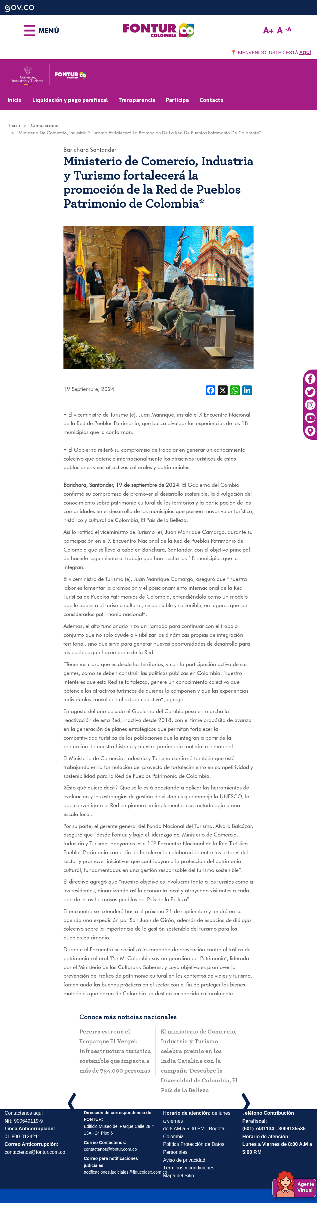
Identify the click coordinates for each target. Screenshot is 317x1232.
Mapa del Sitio (178, 1175)
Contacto (212, 100)
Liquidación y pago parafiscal (70, 100)
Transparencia (136, 100)
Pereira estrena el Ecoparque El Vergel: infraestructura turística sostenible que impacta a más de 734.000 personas (115, 1051)
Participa (177, 100)
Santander (103, 149)
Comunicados (45, 125)
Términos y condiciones (188, 1167)
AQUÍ (305, 52)
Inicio (15, 100)
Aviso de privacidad (184, 1160)
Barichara (76, 149)
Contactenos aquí (24, 1113)
